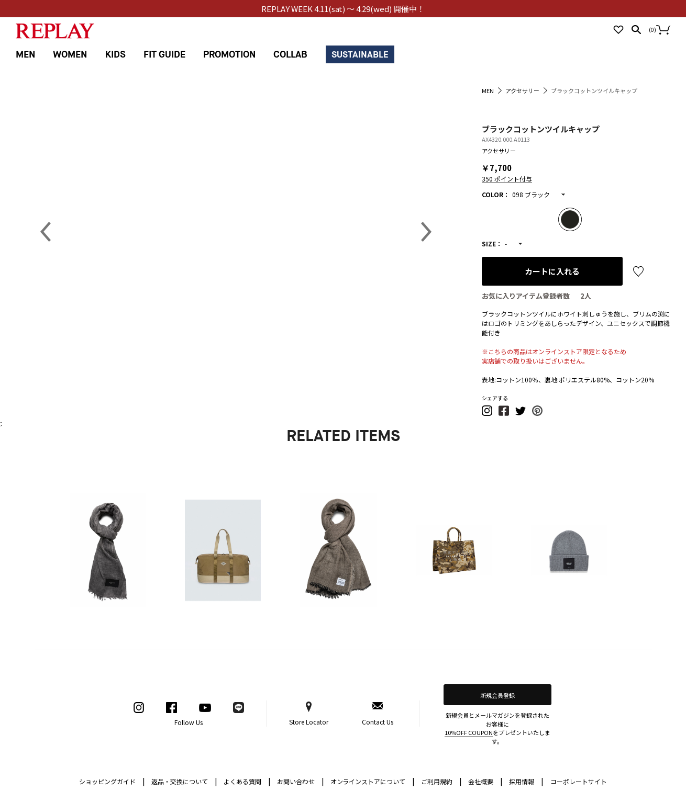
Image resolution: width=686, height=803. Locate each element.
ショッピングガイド (112, 780)
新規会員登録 (497, 695)
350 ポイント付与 (507, 178)
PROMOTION (229, 54)
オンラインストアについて (372, 780)
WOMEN (70, 54)
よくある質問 (247, 780)
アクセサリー (499, 150)
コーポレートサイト (578, 781)
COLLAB (290, 54)
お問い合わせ (300, 780)
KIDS (115, 54)
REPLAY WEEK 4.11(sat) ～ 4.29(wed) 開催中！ (343, 8)
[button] (487, 413)
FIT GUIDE (164, 54)
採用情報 (521, 781)
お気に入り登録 (638, 271)
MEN (25, 54)
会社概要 (485, 780)
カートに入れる (552, 271)
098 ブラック (531, 194)
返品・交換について (184, 780)
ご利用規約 (441, 780)
